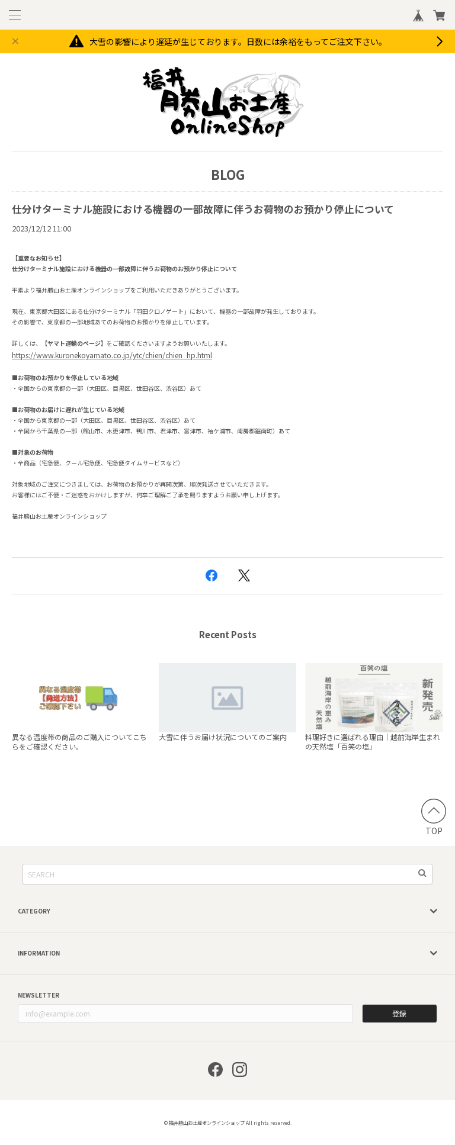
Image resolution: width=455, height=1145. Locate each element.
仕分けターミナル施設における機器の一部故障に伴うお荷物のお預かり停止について (203, 209)
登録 (399, 1013)
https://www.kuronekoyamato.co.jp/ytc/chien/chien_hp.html (112, 355)
